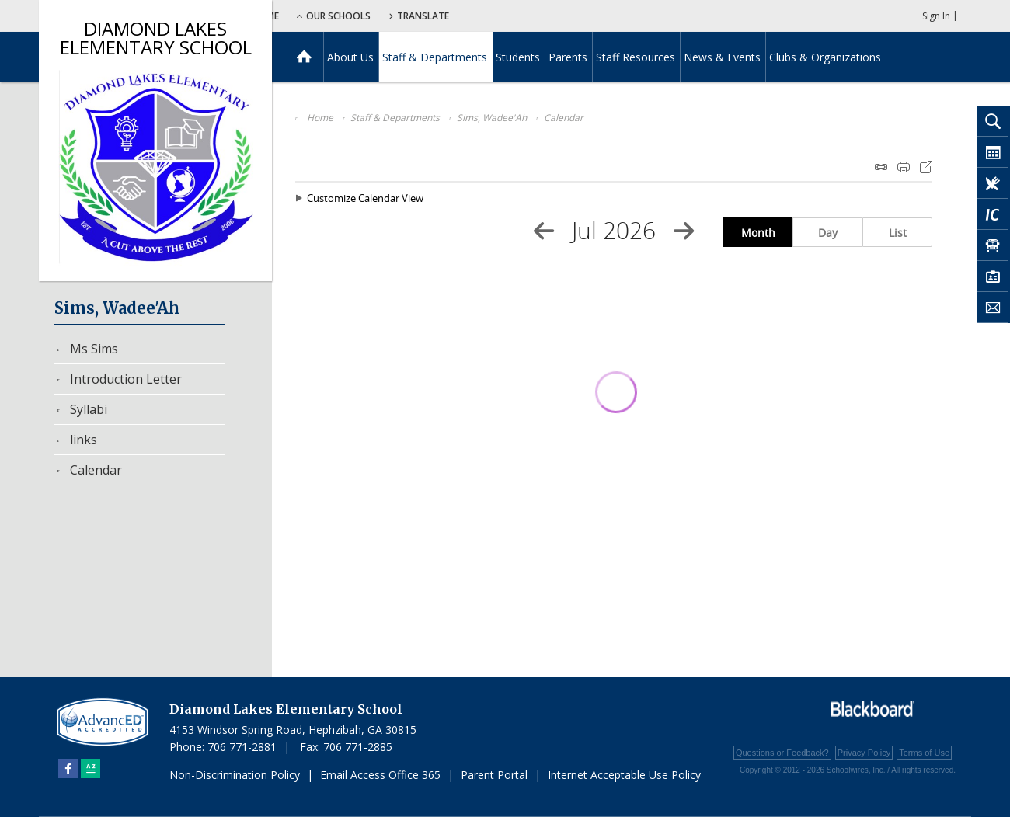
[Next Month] (683, 230)
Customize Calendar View (365, 198)
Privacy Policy (864, 752)
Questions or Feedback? (782, 752)
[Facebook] (68, 768)
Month (758, 232)
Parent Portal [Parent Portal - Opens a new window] (494, 774)
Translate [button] (526, 16)
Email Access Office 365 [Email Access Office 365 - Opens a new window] (380, 774)
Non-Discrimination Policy (234, 774)
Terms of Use (924, 752)
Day (828, 232)
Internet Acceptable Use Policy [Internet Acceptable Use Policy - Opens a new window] (624, 774)
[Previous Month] (544, 230)
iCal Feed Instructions (881, 167)
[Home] (304, 57)
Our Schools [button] (436, 16)
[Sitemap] (90, 768)
